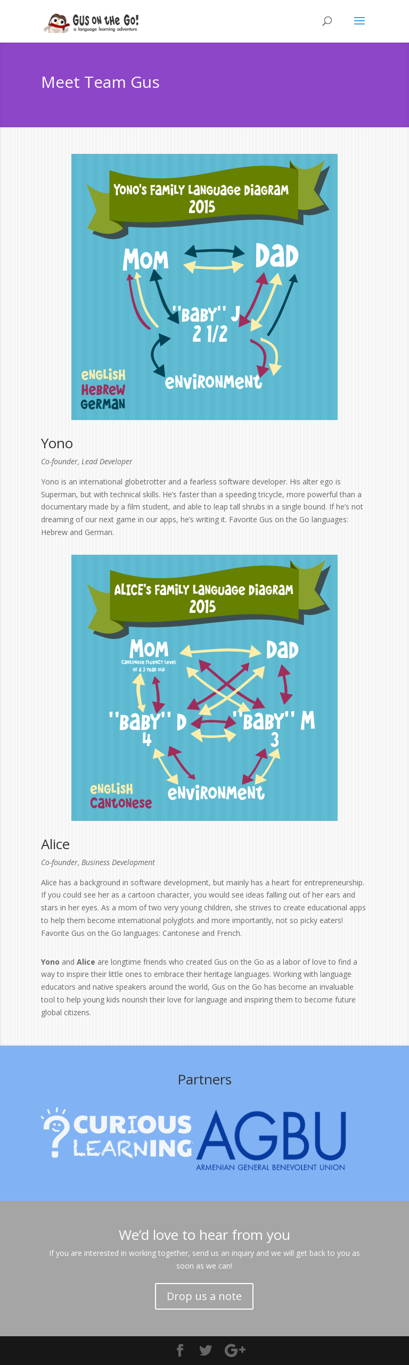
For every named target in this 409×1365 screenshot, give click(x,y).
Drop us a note (204, 1296)
